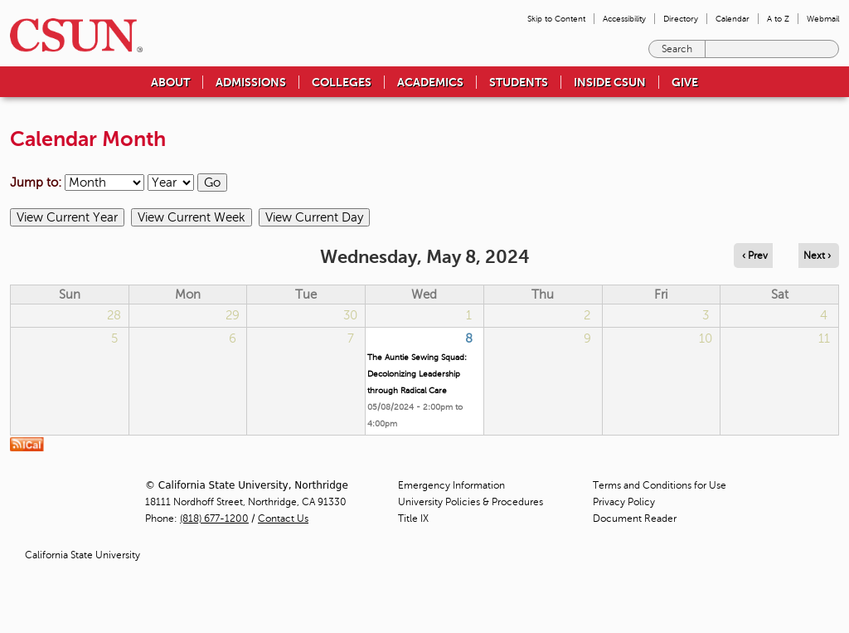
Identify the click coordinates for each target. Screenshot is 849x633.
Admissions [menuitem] (251, 82)
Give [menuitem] (685, 82)
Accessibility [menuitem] (624, 18)
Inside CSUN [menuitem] (610, 82)
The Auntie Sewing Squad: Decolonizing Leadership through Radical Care (417, 374)
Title (413, 518)
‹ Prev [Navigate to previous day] (755, 255)
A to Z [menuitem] (778, 18)
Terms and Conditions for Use (659, 485)
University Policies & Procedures (470, 502)
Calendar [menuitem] (733, 18)
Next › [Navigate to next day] (817, 255)
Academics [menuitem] (430, 82)
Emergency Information (451, 485)
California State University (82, 555)
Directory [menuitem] (680, 18)
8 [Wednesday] (469, 338)
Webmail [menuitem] (823, 18)
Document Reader (635, 518)
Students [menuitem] (518, 82)
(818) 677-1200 (214, 518)
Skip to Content (556, 18)
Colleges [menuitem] (341, 82)
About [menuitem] (170, 82)
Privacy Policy (624, 502)
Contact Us (283, 518)
